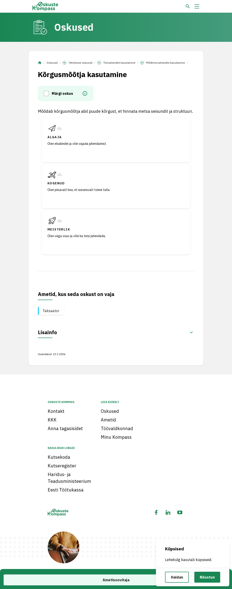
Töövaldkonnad (117, 428)
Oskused (52, 62)
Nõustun (207, 577)
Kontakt (56, 411)
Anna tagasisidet (65, 428)
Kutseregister (62, 466)
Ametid (108, 420)
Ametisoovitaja (116, 580)
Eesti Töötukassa (66, 490)
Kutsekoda (59, 457)
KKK (52, 420)
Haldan (177, 577)
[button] (48, 93)
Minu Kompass (116, 437)
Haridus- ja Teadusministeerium (69, 477)
